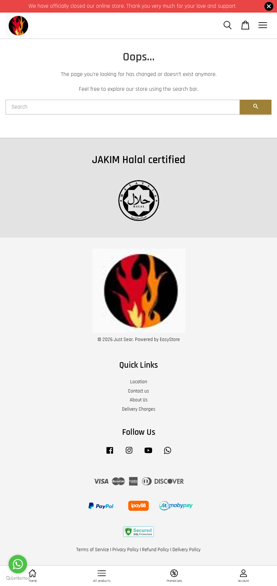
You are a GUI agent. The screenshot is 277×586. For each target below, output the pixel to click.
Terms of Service (92, 550)
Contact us (138, 391)
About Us (139, 400)
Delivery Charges (138, 409)
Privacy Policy (125, 550)
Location (138, 382)
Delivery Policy (186, 550)
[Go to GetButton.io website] (18, 578)
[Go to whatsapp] (18, 564)
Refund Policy (155, 550)
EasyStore (170, 339)
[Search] (123, 107)
